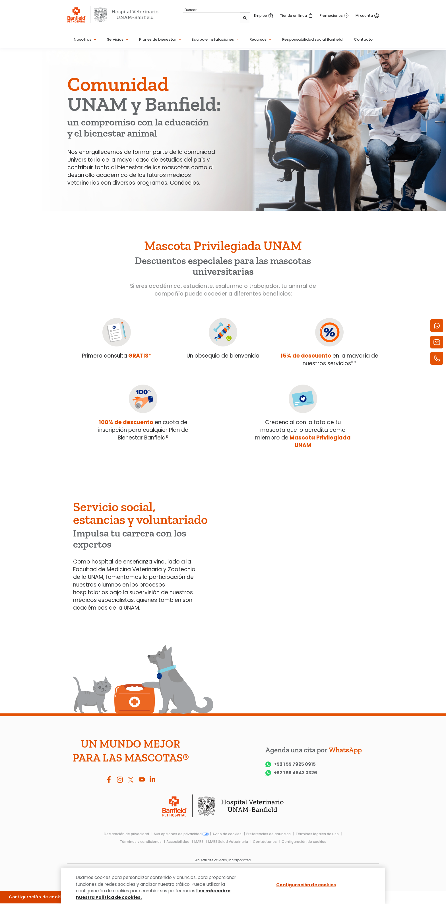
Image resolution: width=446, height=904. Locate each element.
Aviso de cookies (227, 833)
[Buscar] (245, 18)
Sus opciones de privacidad (181, 833)
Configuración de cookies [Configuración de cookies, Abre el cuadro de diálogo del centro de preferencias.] (306, 885)
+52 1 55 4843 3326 (291, 773)
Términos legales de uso (318, 833)
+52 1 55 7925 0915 (290, 764)
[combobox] (232, 18)
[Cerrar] (376, 884)
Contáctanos (265, 841)
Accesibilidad (178, 841)
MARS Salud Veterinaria (228, 841)
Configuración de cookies (304, 841)
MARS (199, 841)
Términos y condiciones (141, 841)
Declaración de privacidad (127, 833)
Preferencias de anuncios (269, 833)
